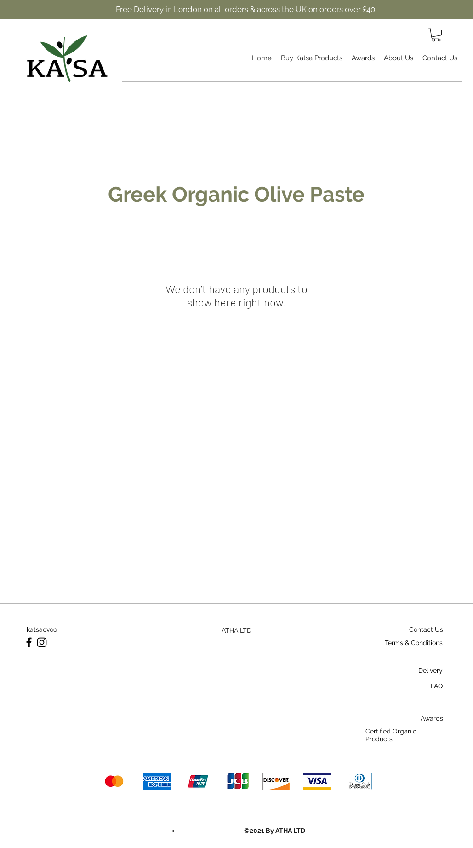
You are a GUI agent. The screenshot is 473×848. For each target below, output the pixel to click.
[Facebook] (29, 642)
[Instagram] (41, 642)
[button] (436, 34)
